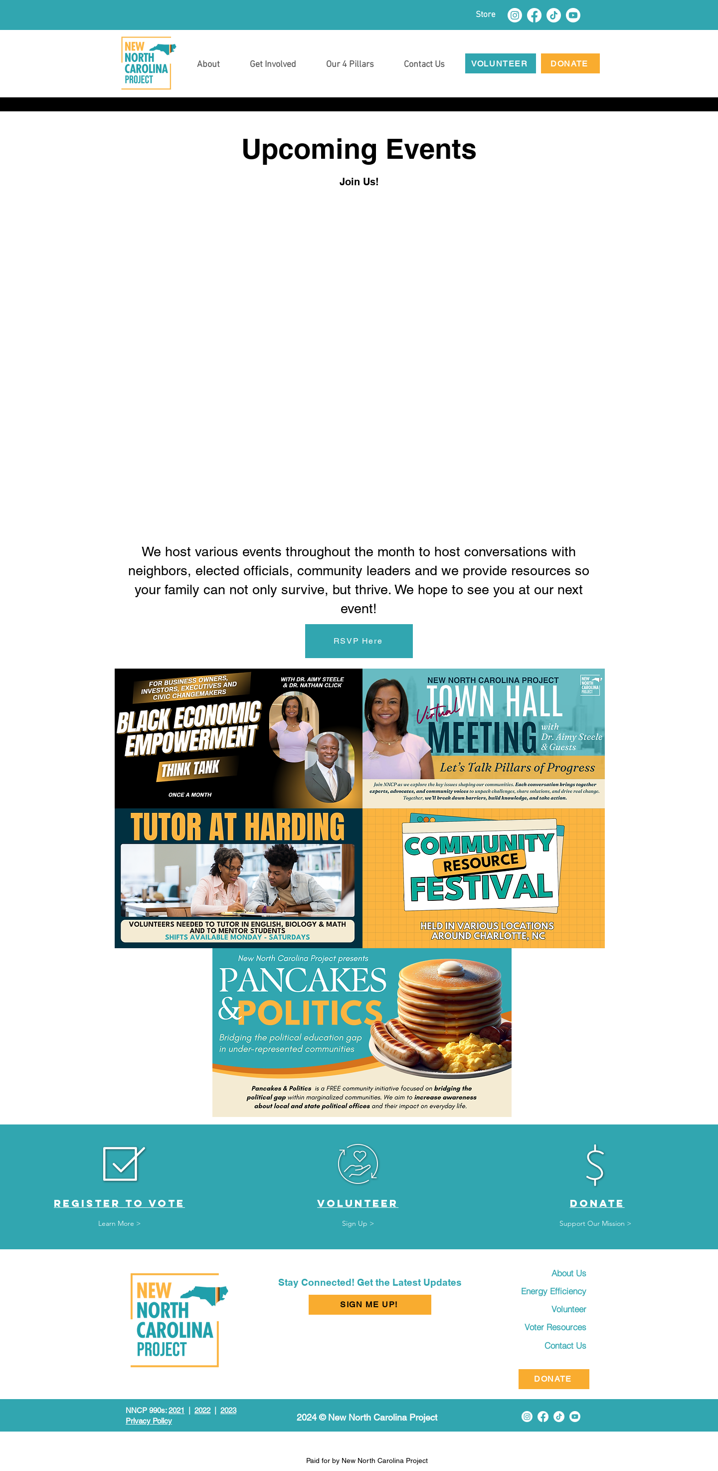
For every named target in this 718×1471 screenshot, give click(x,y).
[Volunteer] (555, 1309)
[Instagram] (515, 15)
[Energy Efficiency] (547, 1291)
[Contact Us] (555, 1346)
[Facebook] (534, 15)
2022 (202, 1410)
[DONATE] (570, 63)
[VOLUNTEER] (500, 63)
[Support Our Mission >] (595, 1224)
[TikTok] (553, 15)
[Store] (485, 15)
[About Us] (555, 1273)
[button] (273, 60)
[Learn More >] (120, 1224)
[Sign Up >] (358, 1224)
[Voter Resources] (549, 1327)
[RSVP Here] (359, 641)
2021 (176, 1410)
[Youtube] (573, 15)
